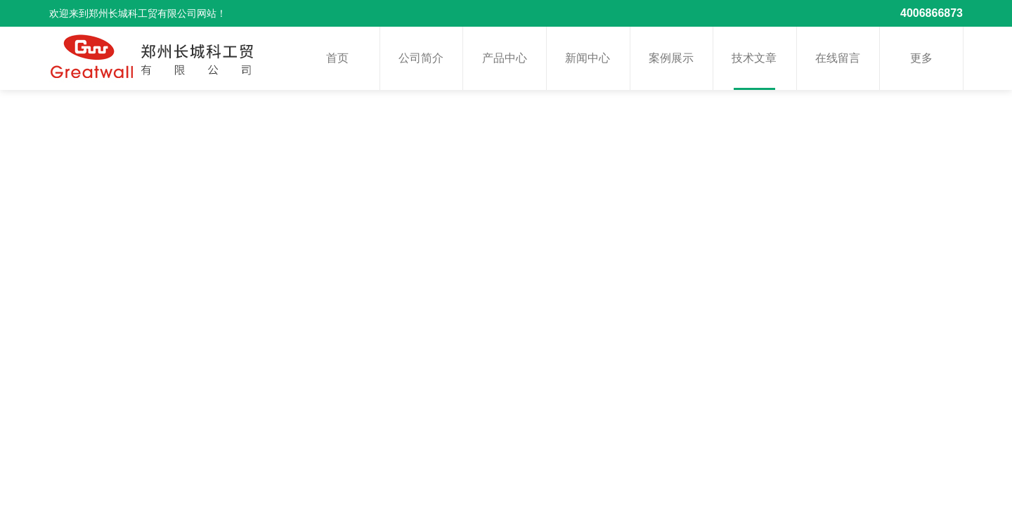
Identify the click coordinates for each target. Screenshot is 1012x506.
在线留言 (837, 58)
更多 (921, 58)
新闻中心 (587, 58)
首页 (337, 58)
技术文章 (754, 58)
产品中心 (504, 58)
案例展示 (671, 58)
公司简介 (420, 58)
